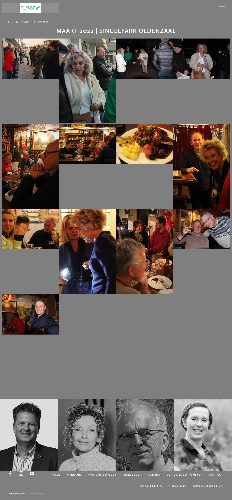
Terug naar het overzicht (31, 22)
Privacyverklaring (207, 486)
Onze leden (132, 474)
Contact (216, 474)
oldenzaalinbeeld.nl (36, 493)
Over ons (75, 474)
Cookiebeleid (151, 486)
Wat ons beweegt (102, 474)
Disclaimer (177, 486)
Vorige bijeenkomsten (185, 474)
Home (57, 474)
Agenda (154, 474)
